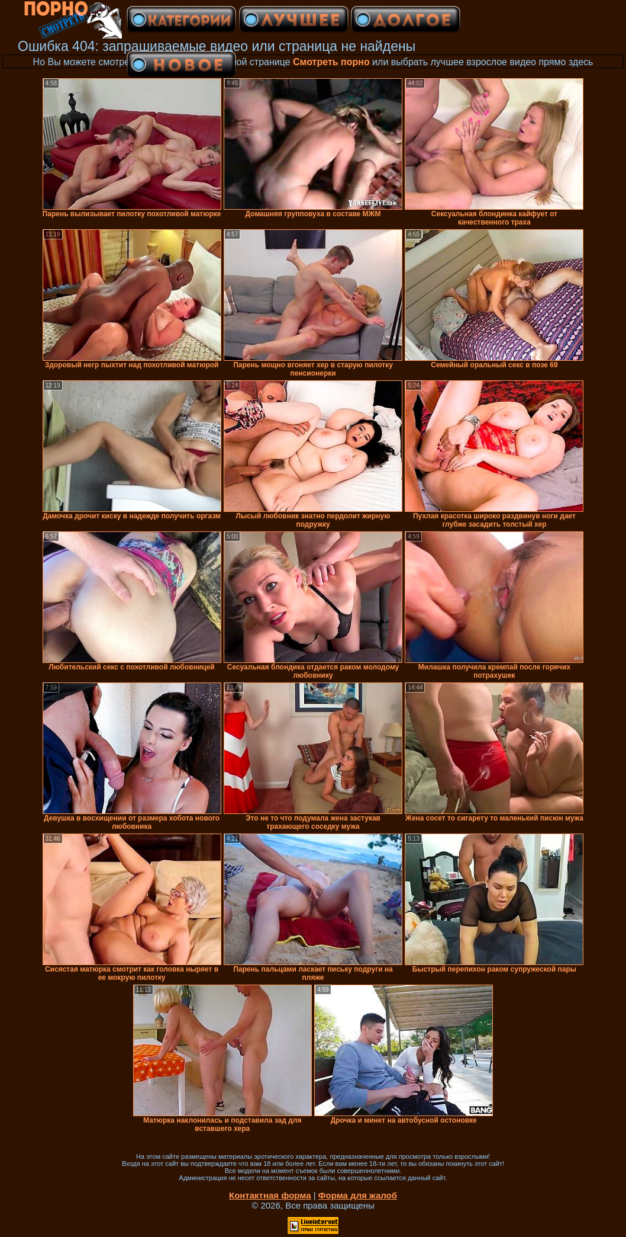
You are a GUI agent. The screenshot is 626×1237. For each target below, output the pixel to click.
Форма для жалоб (357, 1195)
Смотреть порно (331, 62)
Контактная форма (270, 1195)
